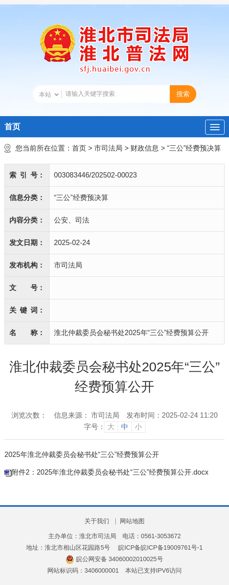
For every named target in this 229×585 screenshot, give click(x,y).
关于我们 (96, 521)
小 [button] (138, 426)
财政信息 (144, 148)
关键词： (27, 310)
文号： (27, 287)
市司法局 (108, 148)
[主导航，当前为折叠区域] (215, 127)
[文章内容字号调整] (114, 427)
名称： (27, 332)
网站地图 (132, 521)
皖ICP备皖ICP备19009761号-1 (160, 547)
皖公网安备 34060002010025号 (114, 558)
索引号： (27, 175)
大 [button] (110, 426)
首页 (12, 126)
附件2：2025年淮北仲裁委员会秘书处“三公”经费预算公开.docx (109, 472)
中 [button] (124, 426)
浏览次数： (29, 415)
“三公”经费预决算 (194, 148)
